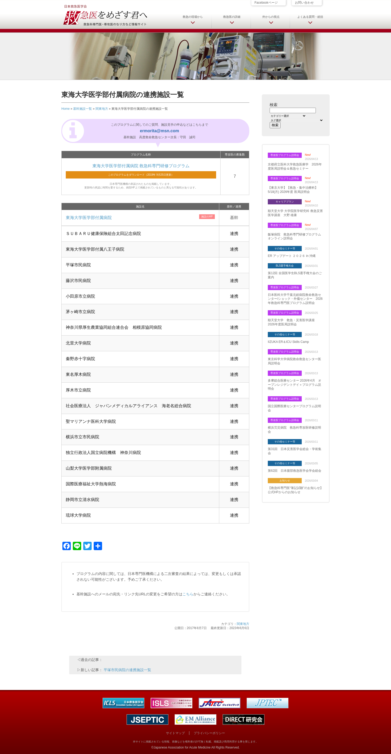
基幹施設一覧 (82, 109)
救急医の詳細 (231, 16)
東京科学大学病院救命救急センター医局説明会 (294, 361)
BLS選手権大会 (285, 265)
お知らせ (285, 480)
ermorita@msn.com (159, 131)
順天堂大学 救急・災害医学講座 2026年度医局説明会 (293, 322)
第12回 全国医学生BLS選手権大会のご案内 (295, 275)
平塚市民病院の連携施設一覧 (127, 670)
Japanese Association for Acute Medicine (182, 747)
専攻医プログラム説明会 (284, 155)
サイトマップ (175, 733)
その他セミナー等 (284, 248)
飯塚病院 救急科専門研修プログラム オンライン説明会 (296, 236)
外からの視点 (271, 16)
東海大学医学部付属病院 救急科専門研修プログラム (140, 166)
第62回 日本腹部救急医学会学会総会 (294, 471)
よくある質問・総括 (310, 16)
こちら (187, 594)
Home (65, 109)
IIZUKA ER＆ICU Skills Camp (288, 342)
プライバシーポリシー (209, 733)
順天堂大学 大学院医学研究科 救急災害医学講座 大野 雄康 (295, 213)
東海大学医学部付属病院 (89, 217)
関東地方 (102, 109)
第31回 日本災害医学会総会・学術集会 (294, 451)
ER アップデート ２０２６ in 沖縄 (292, 256)
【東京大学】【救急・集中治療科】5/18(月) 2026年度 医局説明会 (293, 190)
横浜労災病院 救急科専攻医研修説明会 (294, 430)
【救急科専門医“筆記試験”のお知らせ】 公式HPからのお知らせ (295, 490)
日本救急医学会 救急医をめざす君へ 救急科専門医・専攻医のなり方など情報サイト (105, 15)
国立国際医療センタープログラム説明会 (294, 408)
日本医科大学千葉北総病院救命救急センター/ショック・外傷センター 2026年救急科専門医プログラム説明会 (295, 299)
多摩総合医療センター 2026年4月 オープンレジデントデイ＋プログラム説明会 (294, 384)
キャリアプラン (285, 201)
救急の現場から (193, 16)
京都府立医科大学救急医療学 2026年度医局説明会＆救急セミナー (295, 166)
